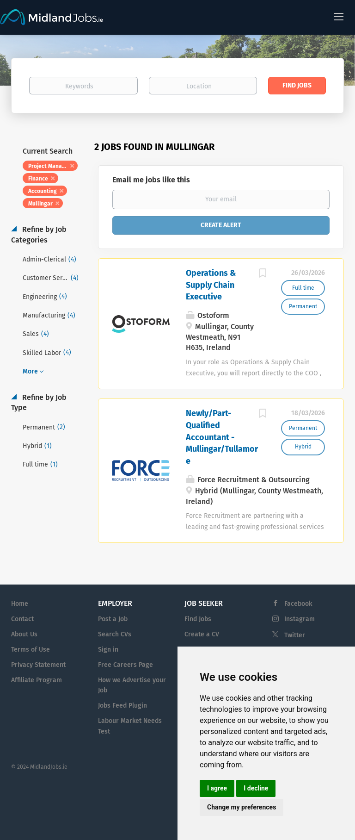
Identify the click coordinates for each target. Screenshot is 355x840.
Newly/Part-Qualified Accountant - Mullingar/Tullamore (222, 437)
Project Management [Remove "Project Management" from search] (53, 166)
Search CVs (114, 634)
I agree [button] (217, 788)
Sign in (108, 649)
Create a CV (201, 634)
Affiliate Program (36, 680)
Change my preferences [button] (241, 807)
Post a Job (113, 619)
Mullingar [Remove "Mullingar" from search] (40, 203)
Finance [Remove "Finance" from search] (38, 178)
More (30, 371)
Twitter (294, 635)
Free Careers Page (125, 665)
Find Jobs (297, 85)
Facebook (298, 604)
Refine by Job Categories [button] (39, 234)
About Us (24, 634)
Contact (22, 619)
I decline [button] (256, 788)
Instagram (299, 619)
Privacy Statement (38, 665)
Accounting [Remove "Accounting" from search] (42, 191)
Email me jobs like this (151, 179)
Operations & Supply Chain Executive (211, 285)
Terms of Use (30, 649)
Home (19, 604)
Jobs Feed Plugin (122, 705)
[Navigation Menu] (338, 16)
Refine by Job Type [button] (39, 402)
